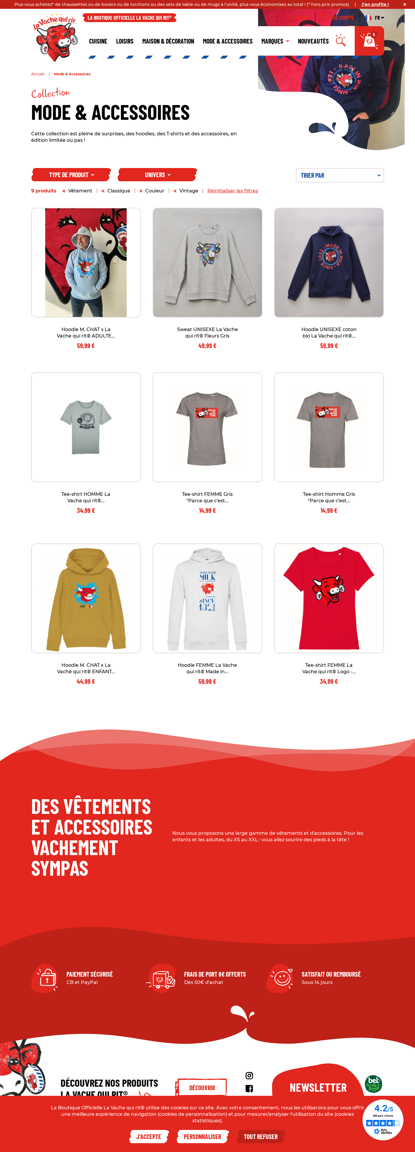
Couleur (154, 191)
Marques (275, 41)
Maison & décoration (168, 41)
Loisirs (125, 41)
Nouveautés (313, 41)
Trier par (341, 175)
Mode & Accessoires (228, 41)
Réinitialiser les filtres (232, 191)
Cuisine (98, 41)
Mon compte (337, 17)
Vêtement (80, 191)
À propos (300, 17)
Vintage (188, 191)
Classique (118, 191)
